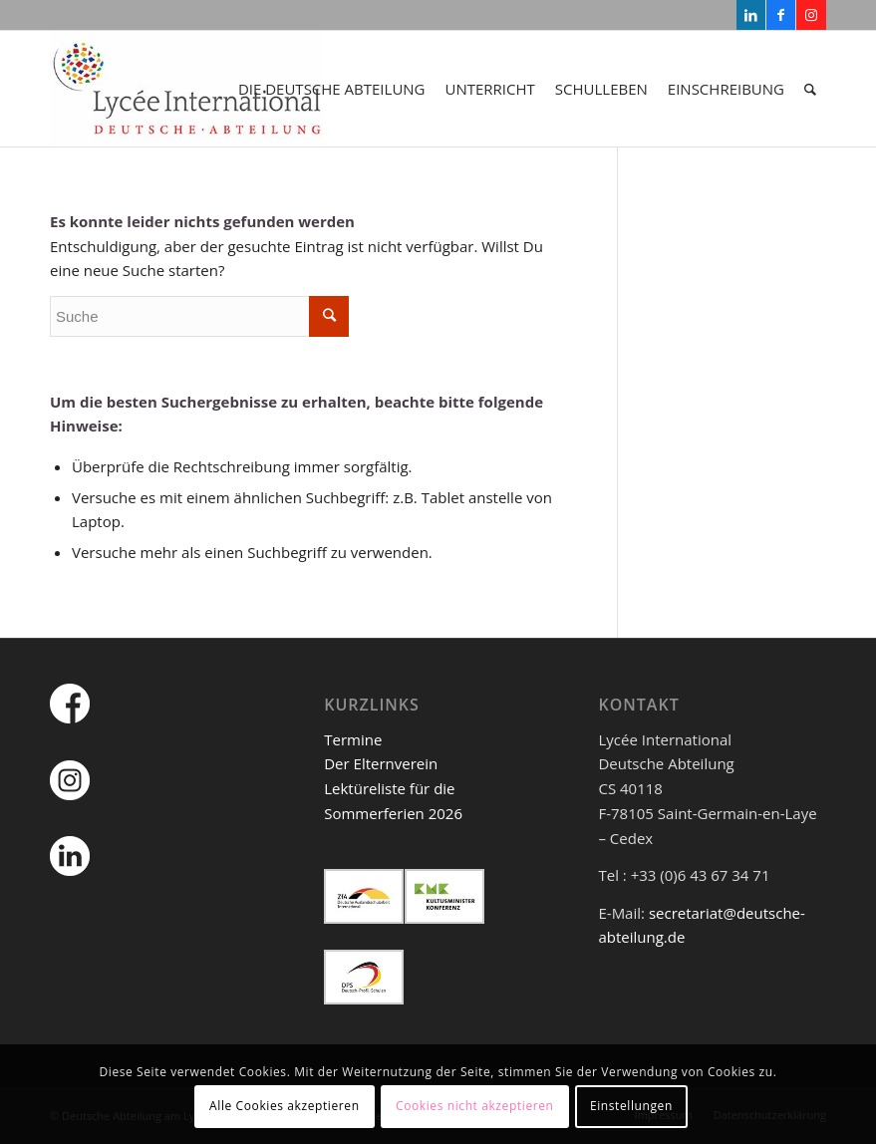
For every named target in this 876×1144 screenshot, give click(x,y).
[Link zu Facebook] (780, 15)
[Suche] (810, 88)
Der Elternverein (381, 763)
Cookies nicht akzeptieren (475, 1105)
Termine (353, 739)
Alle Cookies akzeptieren (284, 1105)
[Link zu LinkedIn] (750, 15)
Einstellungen (631, 1105)
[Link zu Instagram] (811, 15)
